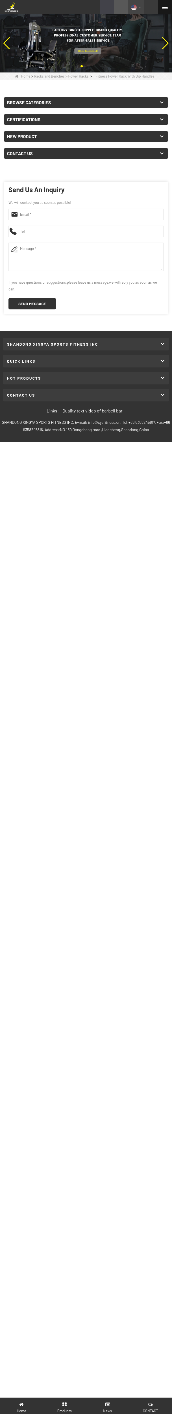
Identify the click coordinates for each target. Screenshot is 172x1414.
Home (23, 76)
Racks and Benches (49, 76)
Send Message (32, 303)
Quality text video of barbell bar (92, 410)
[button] (81, 66)
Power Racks (78, 76)
